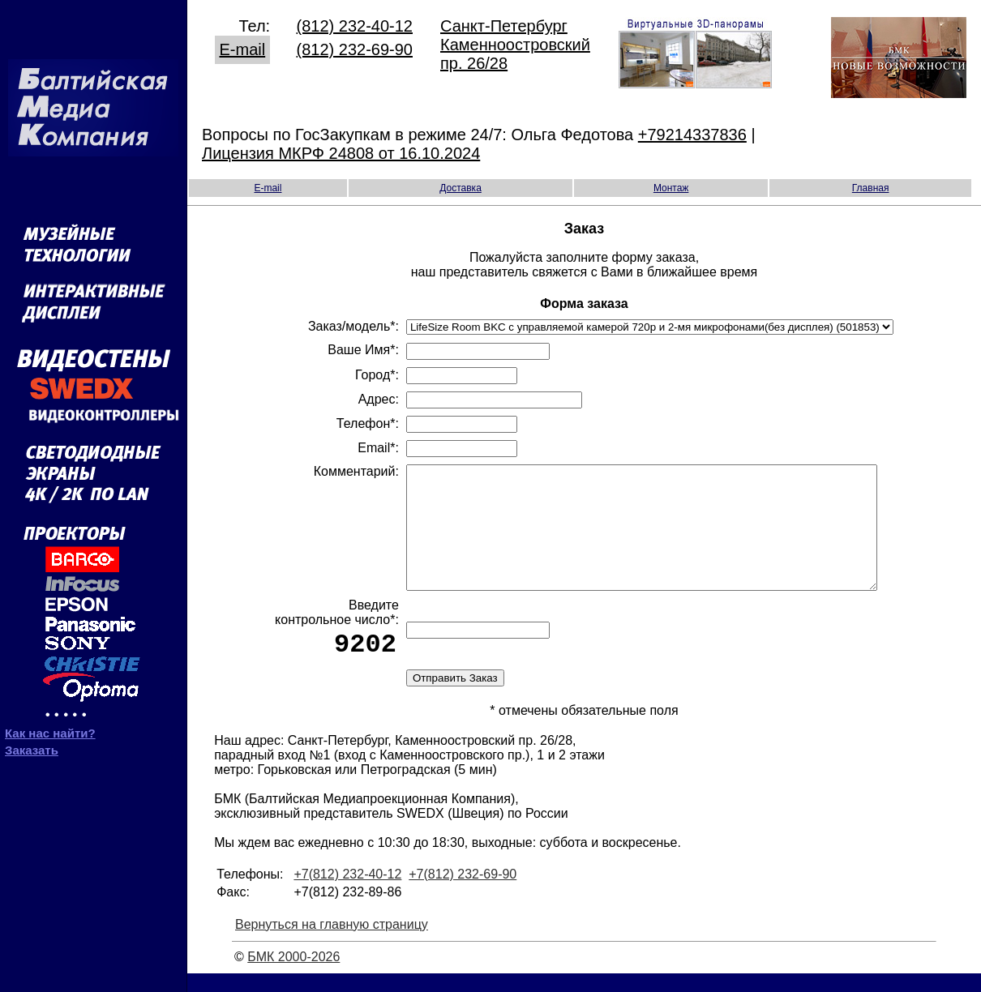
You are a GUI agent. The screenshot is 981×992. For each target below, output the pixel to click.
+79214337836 (692, 132)
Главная (870, 185)
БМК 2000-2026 (293, 975)
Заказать (31, 744)
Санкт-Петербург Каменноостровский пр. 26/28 (515, 42)
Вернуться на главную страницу (331, 943)
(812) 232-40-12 (355, 23)
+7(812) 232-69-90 (462, 893)
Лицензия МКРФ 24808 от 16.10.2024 (341, 151)
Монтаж (671, 185)
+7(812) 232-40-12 (347, 893)
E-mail (243, 47)
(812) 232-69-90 (355, 47)
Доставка (460, 185)
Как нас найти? (50, 727)
